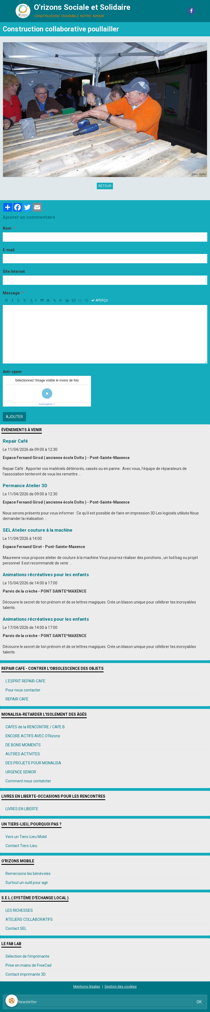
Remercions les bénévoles (28, 873)
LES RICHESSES (19, 910)
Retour (104, 186)
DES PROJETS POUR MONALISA (33, 763)
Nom (7, 228)
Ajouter (14, 417)
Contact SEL (16, 928)
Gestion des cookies (120, 986)
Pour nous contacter (22, 690)
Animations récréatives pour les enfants (46, 574)
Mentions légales (86, 986)
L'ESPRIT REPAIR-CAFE (25, 681)
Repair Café (15, 441)
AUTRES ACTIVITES (22, 754)
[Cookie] (11, 1001)
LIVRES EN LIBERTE (21, 809)
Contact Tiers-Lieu (21, 846)
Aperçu (99, 300)
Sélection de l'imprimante (27, 956)
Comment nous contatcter (28, 781)
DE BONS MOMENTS (23, 745)
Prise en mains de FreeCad (28, 965)
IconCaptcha (46, 404)
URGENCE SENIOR (20, 772)
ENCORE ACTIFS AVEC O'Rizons (32, 736)
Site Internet (14, 271)
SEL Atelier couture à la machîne (37, 530)
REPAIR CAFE (16, 699)
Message (11, 293)
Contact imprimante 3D (25, 974)
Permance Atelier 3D (25, 485)
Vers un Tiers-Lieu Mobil (26, 837)
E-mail (8, 250)
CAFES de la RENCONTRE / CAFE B (35, 727)
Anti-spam (12, 371)
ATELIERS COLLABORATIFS (29, 919)
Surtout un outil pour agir (26, 882)
